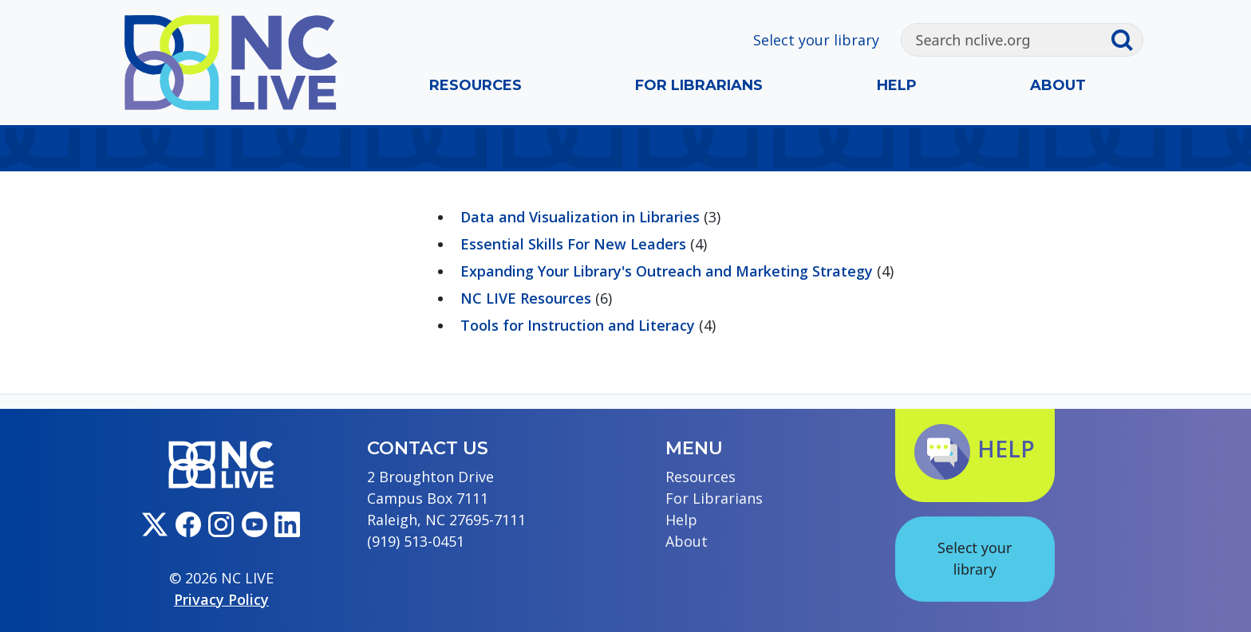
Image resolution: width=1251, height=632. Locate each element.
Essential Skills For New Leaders (573, 243)
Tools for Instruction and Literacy (577, 325)
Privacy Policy (221, 599)
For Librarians (699, 85)
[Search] (1005, 40)
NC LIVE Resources (525, 298)
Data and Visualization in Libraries (580, 216)
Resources (475, 85)
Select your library (816, 39)
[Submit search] (1126, 40)
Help (897, 85)
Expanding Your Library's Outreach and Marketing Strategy (666, 271)
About (1058, 85)
